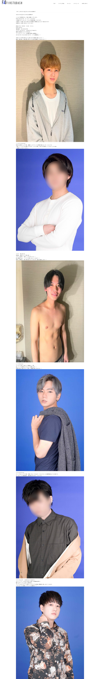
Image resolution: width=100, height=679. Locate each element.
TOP (54, 3)
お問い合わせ (84, 3)
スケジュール (76, 3)
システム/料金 (61, 3)
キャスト (69, 3)
